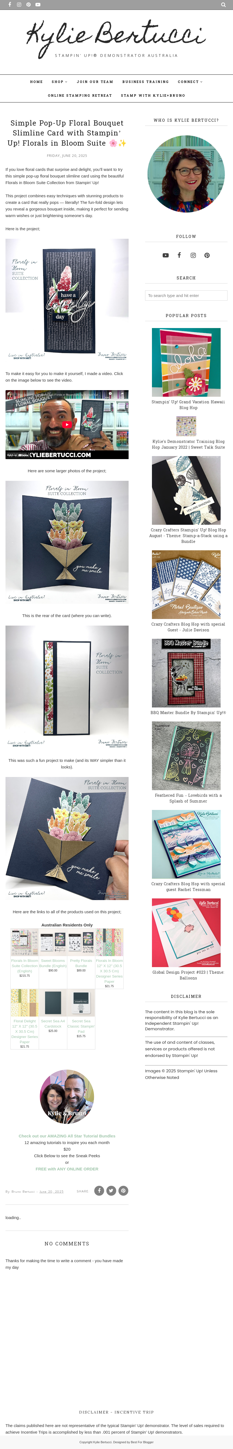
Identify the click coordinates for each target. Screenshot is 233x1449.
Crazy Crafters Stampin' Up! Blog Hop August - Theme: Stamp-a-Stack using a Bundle (188, 536)
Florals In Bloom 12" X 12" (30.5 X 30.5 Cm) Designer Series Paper (109, 971)
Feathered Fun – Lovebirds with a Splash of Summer (188, 798)
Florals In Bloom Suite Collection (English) (24, 966)
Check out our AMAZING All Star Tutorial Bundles (67, 1136)
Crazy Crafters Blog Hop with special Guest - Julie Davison (188, 627)
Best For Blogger (142, 1442)
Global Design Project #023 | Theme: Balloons (188, 975)
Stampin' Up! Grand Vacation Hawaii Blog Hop (188, 405)
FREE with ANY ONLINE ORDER (67, 1169)
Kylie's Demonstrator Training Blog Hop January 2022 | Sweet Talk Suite (188, 445)
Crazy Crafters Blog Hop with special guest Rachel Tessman (188, 887)
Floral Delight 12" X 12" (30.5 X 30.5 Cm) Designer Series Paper (25, 1031)
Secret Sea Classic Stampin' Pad (81, 1026)
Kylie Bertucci (116, 37)
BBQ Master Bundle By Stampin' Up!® (188, 713)
